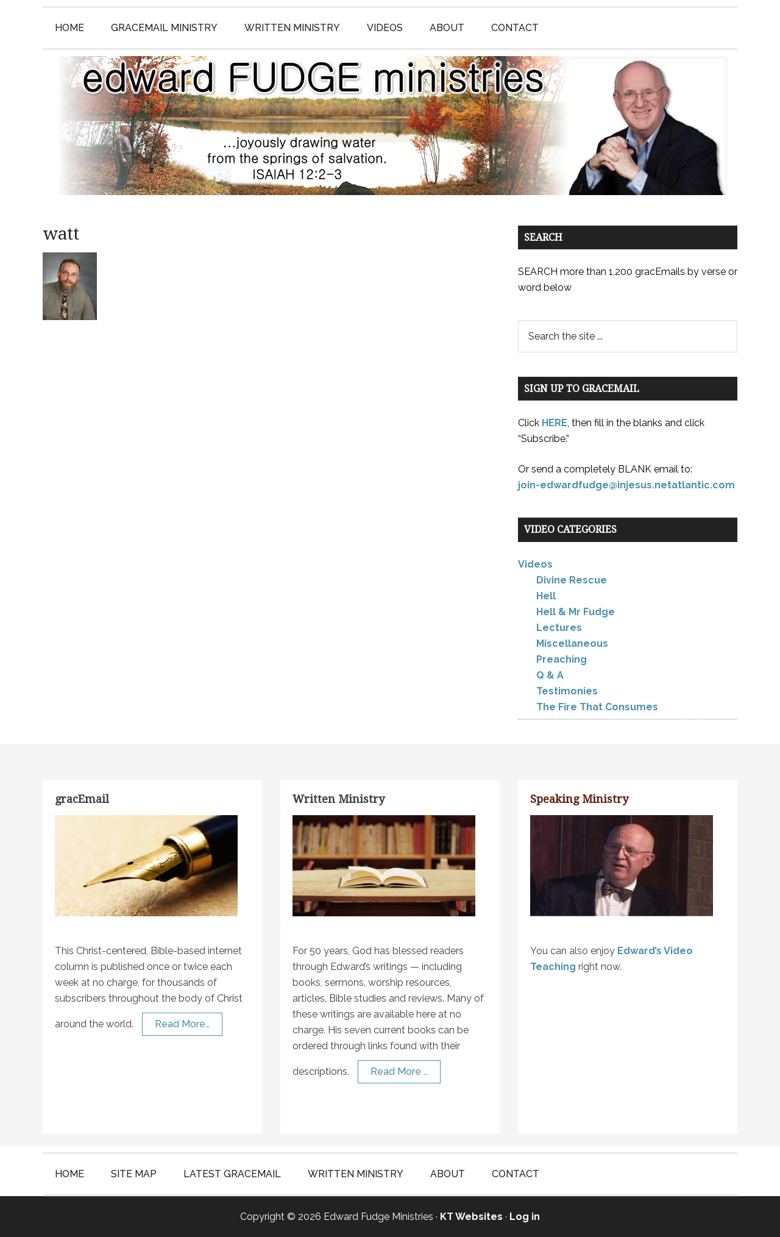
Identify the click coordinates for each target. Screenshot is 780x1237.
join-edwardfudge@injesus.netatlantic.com (626, 485)
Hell (546, 596)
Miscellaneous (572, 643)
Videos (535, 564)
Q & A (550, 675)
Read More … (399, 1071)
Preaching (561, 659)
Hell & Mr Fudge (575, 612)
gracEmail (82, 799)
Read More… (182, 1024)
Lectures (559, 627)
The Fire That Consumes (597, 707)
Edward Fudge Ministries (390, 125)
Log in (524, 1216)
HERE (554, 423)
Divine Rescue (571, 580)
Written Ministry (338, 799)
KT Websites (471, 1216)
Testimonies (567, 691)
